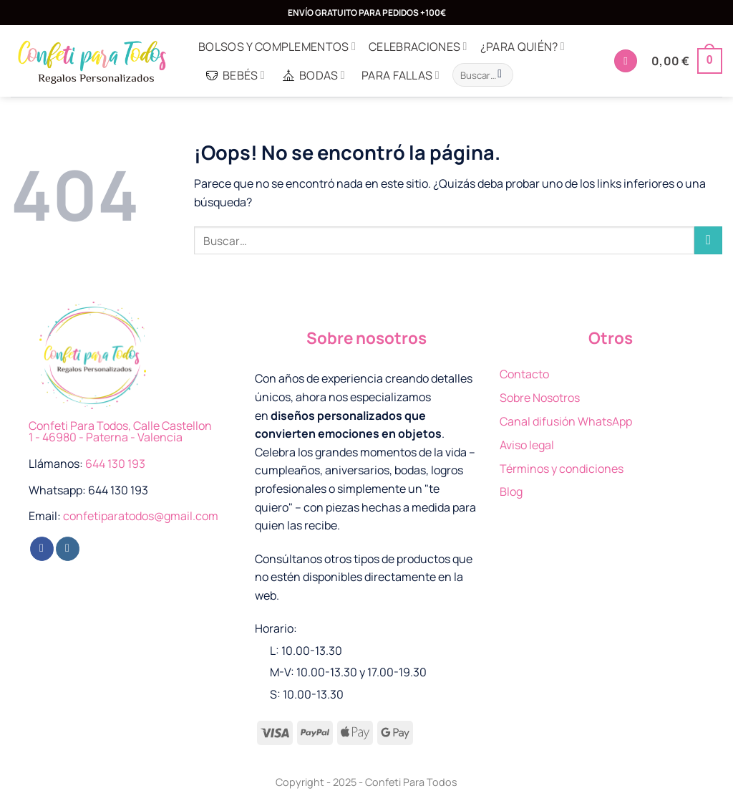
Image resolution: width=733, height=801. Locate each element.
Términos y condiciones (561, 468)
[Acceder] (625, 61)
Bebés (235, 75)
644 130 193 (115, 463)
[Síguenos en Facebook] (42, 549)
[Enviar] (500, 75)
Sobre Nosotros (540, 398)
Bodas (313, 75)
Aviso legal (527, 445)
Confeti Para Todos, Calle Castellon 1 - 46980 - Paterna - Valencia (120, 431)
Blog (511, 491)
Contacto (524, 374)
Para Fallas (400, 75)
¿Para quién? (522, 46)
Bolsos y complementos (277, 46)
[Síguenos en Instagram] (67, 549)
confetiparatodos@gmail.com (140, 516)
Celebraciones (418, 46)
